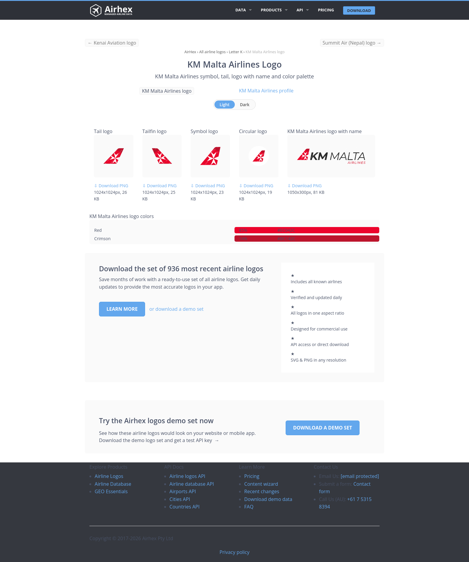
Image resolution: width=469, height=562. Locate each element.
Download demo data (268, 499)
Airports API (183, 491)
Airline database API (192, 484)
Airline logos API (187, 476)
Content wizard (261, 484)
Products (271, 10)
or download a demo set (176, 309)
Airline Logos (109, 476)
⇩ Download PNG (111, 185)
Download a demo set (322, 427)
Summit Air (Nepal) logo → (352, 42)
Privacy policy (234, 552)
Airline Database (113, 484)
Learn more (122, 309)
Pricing (326, 10)
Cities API (180, 499)
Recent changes (261, 491)
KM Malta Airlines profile (266, 90)
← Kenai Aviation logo (112, 42)
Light (224, 104)
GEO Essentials (111, 491)
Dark (244, 104)
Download (359, 10)
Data (240, 10)
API (300, 10)
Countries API (185, 506)
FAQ (249, 506)
